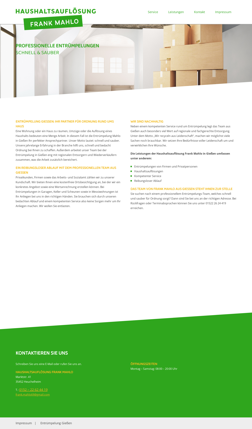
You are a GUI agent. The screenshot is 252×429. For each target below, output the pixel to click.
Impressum (223, 12)
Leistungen (176, 12)
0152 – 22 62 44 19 (33, 389)
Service (153, 12)
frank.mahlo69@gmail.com (33, 394)
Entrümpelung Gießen (56, 423)
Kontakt (199, 12)
